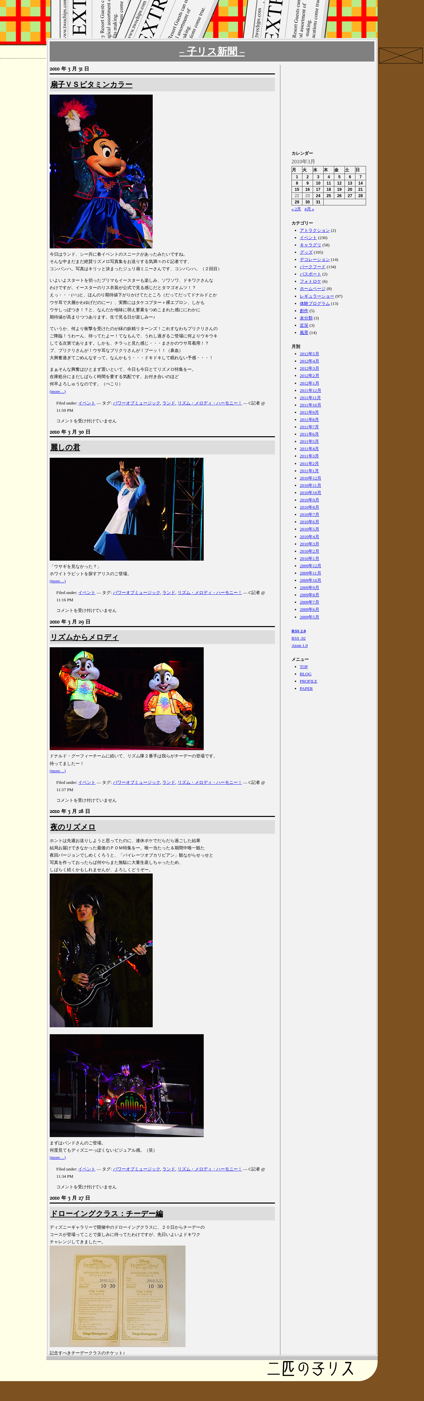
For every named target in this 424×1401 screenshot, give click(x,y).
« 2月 (296, 208)
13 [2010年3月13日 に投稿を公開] (350, 183)
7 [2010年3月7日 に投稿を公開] (360, 177)
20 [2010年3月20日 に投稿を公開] (350, 189)
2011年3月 (309, 455)
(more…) (58, 391)
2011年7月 (309, 426)
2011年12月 (310, 390)
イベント (86, 403)
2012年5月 (309, 353)
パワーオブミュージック (136, 403)
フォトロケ (310, 281)
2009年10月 (310, 580)
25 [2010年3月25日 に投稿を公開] (329, 195)
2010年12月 (310, 478)
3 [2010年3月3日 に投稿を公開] (318, 177)
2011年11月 (310, 397)
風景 (304, 332)
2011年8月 (309, 419)
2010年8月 (309, 507)
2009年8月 (309, 594)
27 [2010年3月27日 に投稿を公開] (350, 195)
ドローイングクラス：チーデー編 (106, 1214)
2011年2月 (309, 463)
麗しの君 (65, 447)
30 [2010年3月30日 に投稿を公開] (307, 202)
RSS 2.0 (299, 630)
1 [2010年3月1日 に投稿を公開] (297, 177)
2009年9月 (309, 587)
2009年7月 (309, 602)
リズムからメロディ (84, 637)
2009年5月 (309, 617)
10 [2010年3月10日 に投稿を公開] (318, 183)
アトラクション (315, 230)
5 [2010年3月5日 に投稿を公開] (339, 177)
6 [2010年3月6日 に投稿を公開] (350, 177)
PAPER (306, 688)
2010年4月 (309, 536)
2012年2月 (309, 375)
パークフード (313, 266)
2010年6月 (309, 521)
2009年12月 (310, 565)
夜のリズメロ (73, 827)
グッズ (306, 252)
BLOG (305, 673)
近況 (304, 325)
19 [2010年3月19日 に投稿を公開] (339, 189)
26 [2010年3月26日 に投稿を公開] (339, 195)
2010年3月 (309, 543)
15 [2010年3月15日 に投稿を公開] (297, 189)
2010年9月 (309, 499)
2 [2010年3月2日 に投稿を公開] (307, 177)
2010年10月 (310, 492)
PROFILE (308, 681)
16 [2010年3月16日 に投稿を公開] (307, 189)
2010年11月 (310, 485)
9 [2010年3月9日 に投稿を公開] (307, 183)
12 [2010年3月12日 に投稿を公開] (339, 183)
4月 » (309, 208)
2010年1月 (309, 558)
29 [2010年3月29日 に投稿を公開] (297, 202)
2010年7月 (309, 514)
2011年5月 (309, 441)
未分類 (306, 318)
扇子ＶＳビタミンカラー (91, 84)
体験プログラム (315, 303)
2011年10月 (310, 405)
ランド (168, 403)
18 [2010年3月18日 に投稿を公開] (329, 189)
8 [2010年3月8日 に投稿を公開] (297, 183)
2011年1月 (309, 470)
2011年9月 (309, 412)
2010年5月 (309, 529)
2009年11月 (310, 573)
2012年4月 (309, 361)
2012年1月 (309, 383)
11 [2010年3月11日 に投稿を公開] (329, 183)
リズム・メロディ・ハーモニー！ (210, 403)
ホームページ (313, 288)
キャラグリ (310, 244)
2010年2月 (309, 551)
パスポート (310, 274)
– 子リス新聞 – (212, 51)
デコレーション (315, 259)
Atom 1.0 (300, 645)
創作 (304, 310)
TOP (304, 666)
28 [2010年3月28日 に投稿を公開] (360, 195)
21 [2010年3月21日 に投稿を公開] (360, 189)
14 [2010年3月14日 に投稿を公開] (360, 183)
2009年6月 (309, 609)
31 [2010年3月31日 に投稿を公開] (318, 202)
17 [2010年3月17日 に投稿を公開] (318, 189)
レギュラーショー (317, 296)
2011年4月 (309, 448)
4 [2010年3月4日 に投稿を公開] (329, 177)
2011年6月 (309, 434)
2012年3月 (309, 368)
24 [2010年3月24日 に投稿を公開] (318, 195)
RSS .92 (299, 638)
